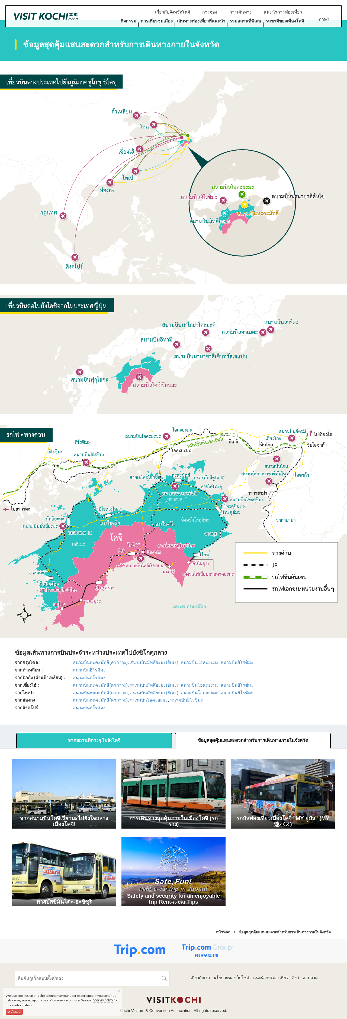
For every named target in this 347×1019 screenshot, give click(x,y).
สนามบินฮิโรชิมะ (237, 662)
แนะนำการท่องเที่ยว (270, 977)
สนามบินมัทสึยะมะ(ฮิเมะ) (154, 662)
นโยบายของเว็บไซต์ (231, 977)
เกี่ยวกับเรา (200, 977)
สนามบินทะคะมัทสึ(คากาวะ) (100, 662)
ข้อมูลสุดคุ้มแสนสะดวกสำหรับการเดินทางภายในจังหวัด (253, 740)
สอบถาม (310, 977)
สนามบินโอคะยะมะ (200, 662)
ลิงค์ (295, 977)
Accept (14, 1012)
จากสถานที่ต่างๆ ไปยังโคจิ (94, 740)
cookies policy (103, 1000)
